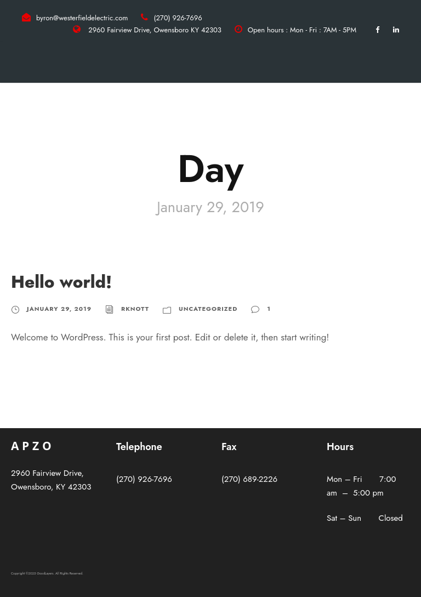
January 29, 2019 (59, 308)
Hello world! (61, 282)
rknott (135, 308)
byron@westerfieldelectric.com (82, 18)
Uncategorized (208, 308)
